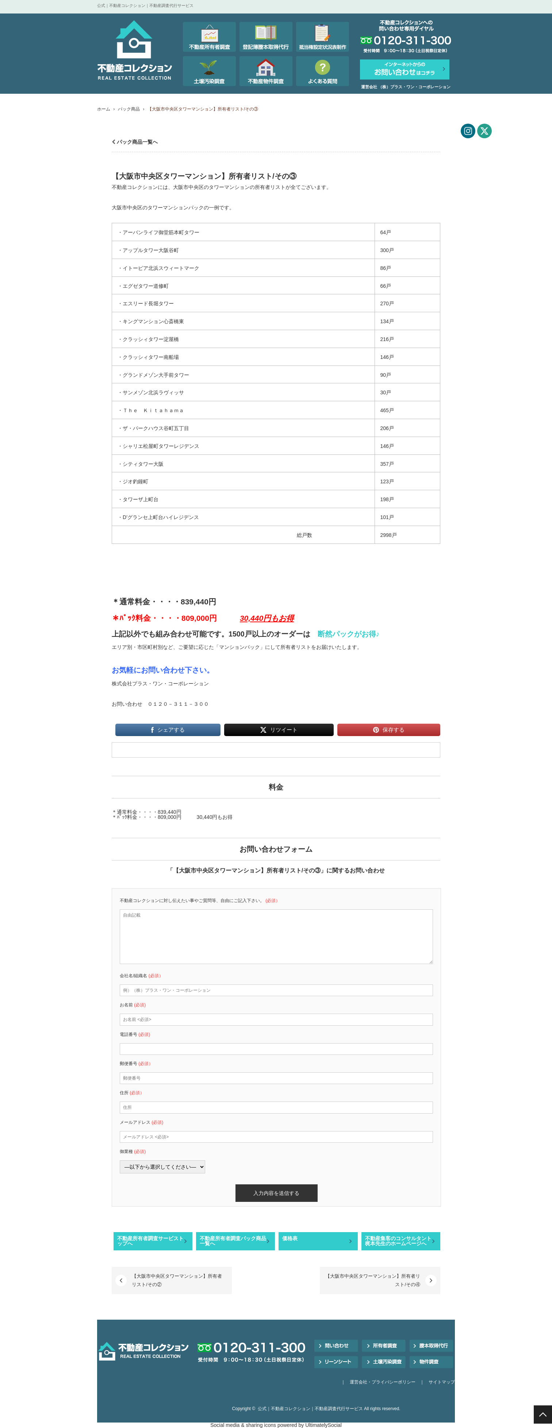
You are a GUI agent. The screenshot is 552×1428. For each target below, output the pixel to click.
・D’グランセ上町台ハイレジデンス (158, 517)
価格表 (290, 1238)
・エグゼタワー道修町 (143, 286)
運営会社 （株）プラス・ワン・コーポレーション (406, 87)
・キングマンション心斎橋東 (151, 321)
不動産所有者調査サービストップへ (150, 1240)
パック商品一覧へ (137, 142)
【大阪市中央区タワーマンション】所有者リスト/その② (177, 1280)
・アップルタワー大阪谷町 (148, 250)
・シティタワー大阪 (141, 464)
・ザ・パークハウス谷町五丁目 (153, 428)
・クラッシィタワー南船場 (148, 357)
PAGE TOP (543, 1414)
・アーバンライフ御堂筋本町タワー (158, 232)
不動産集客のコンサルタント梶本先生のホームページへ (398, 1240)
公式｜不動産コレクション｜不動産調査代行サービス (310, 1408)
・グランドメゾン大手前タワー (153, 375)
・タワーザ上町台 (138, 499)
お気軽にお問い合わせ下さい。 (163, 670)
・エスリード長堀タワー (146, 303)
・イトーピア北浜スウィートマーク (158, 268)
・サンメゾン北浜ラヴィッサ (151, 392)
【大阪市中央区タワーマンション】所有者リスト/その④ (372, 1280)
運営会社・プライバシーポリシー (382, 1382)
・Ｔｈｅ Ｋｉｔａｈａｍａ (151, 410)
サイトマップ (442, 1382)
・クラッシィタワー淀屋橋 (148, 339)
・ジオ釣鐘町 (133, 481)
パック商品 (129, 109)
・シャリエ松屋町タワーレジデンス (158, 446)
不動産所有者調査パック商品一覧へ (233, 1240)
